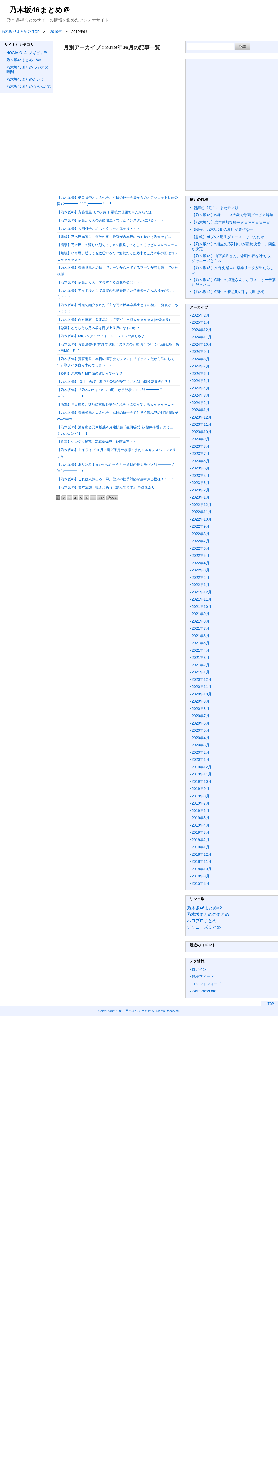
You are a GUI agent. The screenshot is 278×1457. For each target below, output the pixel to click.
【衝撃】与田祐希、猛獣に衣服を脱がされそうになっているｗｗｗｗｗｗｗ (115, 404)
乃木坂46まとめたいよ (25, 79)
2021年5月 (200, 643)
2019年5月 (200, 818)
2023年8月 (200, 446)
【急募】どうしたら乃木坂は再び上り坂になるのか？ (98, 328)
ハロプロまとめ (202, 920)
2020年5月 (200, 730)
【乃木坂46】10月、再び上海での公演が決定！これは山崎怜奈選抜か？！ (114, 382)
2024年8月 (200, 359)
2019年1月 (200, 847)
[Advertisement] (117, 120)
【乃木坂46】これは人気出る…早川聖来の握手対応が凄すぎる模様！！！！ (115, 479)
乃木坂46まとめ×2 (204, 908)
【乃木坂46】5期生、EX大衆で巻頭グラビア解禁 (232, 215)
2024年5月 (200, 381)
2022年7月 (200, 541)
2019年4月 (200, 825)
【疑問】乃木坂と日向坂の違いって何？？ (90, 373)
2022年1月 (200, 585)
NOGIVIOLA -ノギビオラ (26, 53)
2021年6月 (200, 636)
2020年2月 (200, 752)
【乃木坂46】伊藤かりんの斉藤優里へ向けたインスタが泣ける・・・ (110, 220)
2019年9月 (200, 789)
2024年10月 (202, 344)
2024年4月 (200, 388)
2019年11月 (202, 774)
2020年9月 (200, 701)
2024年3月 (200, 395)
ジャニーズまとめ (204, 927)
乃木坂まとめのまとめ (208, 914)
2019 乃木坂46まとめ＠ (134, 1010)
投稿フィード (203, 976)
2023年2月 (200, 490)
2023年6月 (200, 461)
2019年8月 (200, 796)
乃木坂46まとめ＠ (39, 10)
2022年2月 (200, 577)
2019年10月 (202, 781)
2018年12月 (202, 854)
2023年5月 (200, 468)
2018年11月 (202, 861)
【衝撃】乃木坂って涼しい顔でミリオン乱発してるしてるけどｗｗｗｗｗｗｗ (117, 245)
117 (101, 498)
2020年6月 (200, 723)
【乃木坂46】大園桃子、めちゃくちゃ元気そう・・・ (98, 228)
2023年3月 (200, 483)
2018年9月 (200, 876)
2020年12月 (202, 679)
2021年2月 (200, 665)
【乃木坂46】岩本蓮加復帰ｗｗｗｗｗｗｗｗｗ (231, 222)
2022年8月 (200, 534)
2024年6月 (200, 373)
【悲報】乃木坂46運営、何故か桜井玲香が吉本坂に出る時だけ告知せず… (114, 237)
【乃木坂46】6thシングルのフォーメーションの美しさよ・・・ (106, 336)
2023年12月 (202, 417)
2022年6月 (200, 548)
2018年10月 (202, 869)
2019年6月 (200, 811)
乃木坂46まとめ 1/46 (23, 60)
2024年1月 (200, 410)
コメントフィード (206, 984)
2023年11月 (202, 424)
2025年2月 (200, 315)
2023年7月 (200, 453)
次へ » (112, 498)
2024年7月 (200, 366)
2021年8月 (200, 621)
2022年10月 (202, 519)
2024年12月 (202, 330)
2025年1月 (200, 322)
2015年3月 (200, 883)
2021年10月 (202, 607)
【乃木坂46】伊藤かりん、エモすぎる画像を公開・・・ (100, 282)
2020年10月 (202, 694)
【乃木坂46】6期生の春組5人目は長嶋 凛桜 (228, 292)
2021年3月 (200, 657)
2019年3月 (200, 832)
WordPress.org (204, 991)
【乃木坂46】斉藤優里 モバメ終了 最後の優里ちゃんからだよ (104, 212)
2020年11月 (202, 687)
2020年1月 (200, 759)
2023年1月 (200, 497)
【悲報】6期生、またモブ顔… (217, 208)
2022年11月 (202, 512)
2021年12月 (202, 592)
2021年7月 (200, 628)
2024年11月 (202, 337)
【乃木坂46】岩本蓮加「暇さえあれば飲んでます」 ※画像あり (106, 487)
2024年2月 (200, 403)
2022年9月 (200, 526)
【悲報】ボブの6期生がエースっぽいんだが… (230, 237)
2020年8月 (200, 709)
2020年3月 (200, 745)
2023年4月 (200, 475)
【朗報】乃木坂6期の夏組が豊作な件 (222, 229)
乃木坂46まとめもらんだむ (28, 86)
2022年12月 (202, 505)
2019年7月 (200, 803)
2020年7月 (200, 716)
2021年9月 (200, 614)
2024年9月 (200, 351)
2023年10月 (202, 432)
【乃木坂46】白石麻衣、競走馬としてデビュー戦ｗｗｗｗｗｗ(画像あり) (113, 320)
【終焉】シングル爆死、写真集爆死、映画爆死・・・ (98, 442)
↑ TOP (269, 1004)
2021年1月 (200, 672)
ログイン (199, 969)
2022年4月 (200, 563)
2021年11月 (202, 599)
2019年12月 (202, 767)
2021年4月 (200, 650)
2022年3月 (200, 570)
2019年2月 (200, 840)
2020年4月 (200, 738)
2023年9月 (200, 439)
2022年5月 (200, 555)
